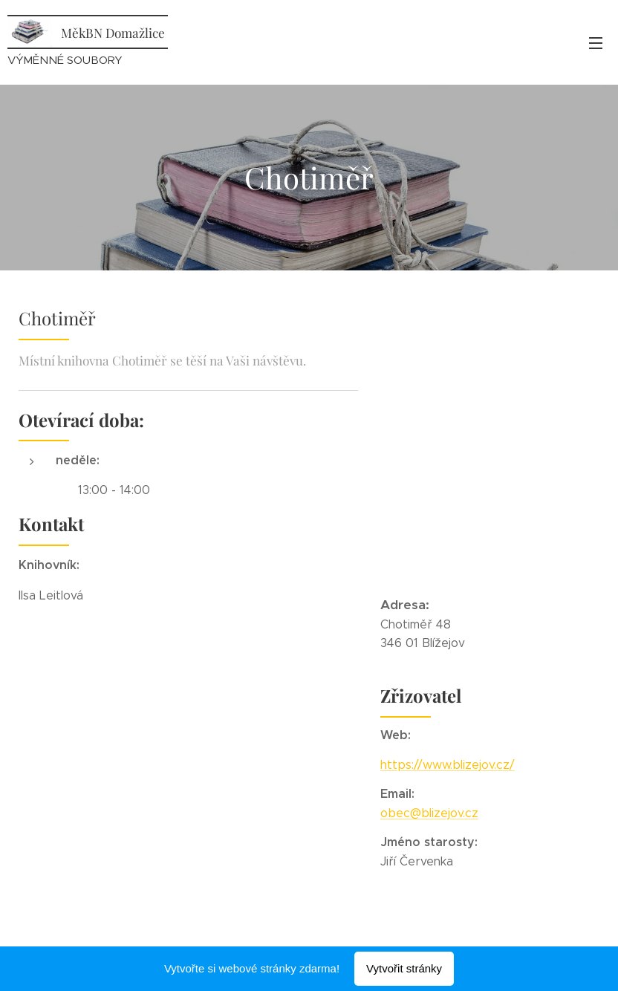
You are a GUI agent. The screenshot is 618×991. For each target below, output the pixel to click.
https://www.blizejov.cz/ (447, 765)
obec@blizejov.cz (429, 813)
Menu (595, 43)
